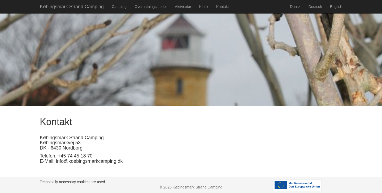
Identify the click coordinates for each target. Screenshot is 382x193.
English (336, 7)
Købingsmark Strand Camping (72, 6)
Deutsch (315, 7)
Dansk (295, 7)
